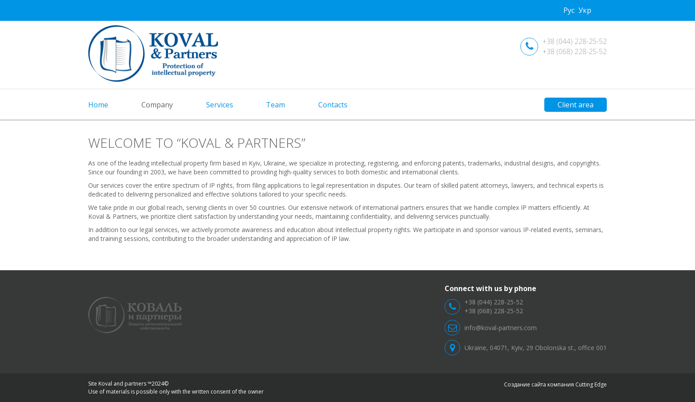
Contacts (333, 105)
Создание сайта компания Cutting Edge (555, 384)
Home (98, 105)
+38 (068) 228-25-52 (575, 51)
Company (157, 105)
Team (275, 105)
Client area (575, 105)
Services (219, 105)
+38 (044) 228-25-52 (575, 41)
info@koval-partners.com (501, 327)
